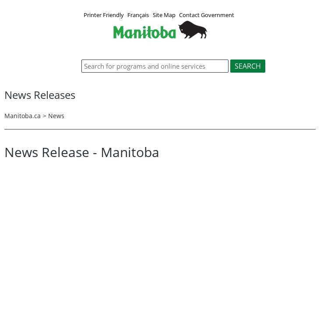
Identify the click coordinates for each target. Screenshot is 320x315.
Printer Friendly (104, 15)
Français (138, 15)
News (56, 116)
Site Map (164, 15)
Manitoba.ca (22, 116)
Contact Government (206, 15)
